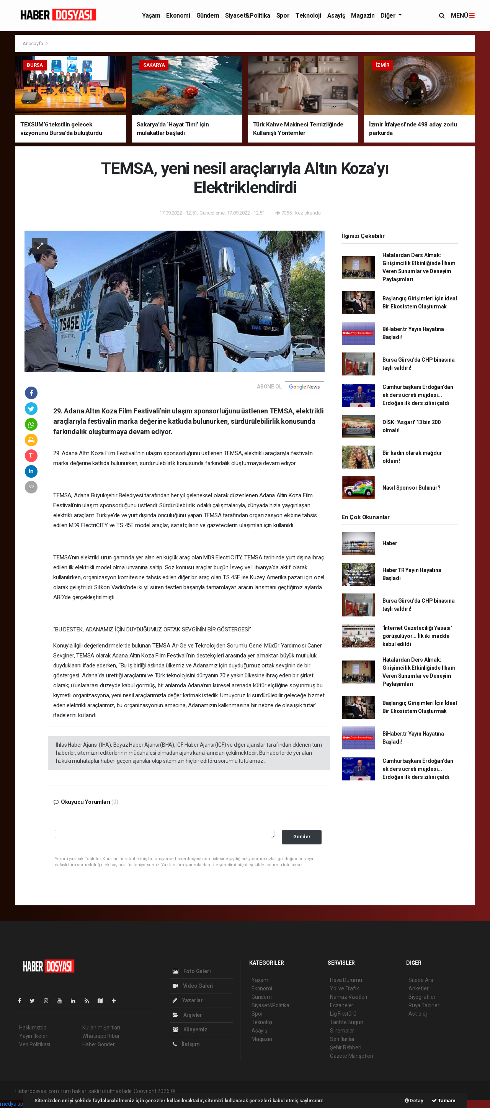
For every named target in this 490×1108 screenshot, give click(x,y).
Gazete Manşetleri (351, 1056)
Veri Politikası (34, 1044)
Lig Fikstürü (343, 1014)
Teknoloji (308, 15)
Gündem (207, 15)
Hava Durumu (346, 980)
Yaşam (151, 15)
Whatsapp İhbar (100, 1036)
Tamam (444, 1100)
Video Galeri (193, 986)
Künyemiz (190, 1029)
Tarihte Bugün (346, 1022)
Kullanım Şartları (101, 1027)
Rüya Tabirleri (424, 1005)
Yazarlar (188, 1000)
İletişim (186, 1044)
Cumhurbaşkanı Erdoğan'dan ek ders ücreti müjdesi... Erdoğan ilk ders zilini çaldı (417, 395)
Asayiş (336, 15)
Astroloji (418, 1014)
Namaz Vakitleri (348, 997)
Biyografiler (422, 997)
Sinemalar (342, 1031)
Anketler (418, 988)
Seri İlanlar (342, 1039)
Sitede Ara (420, 980)
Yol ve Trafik (344, 988)
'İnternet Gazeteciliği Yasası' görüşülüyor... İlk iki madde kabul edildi (417, 636)
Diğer (389, 15)
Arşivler (187, 1015)
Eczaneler (341, 1005)
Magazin (362, 15)
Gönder (301, 836)
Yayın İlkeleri (33, 1036)
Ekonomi (178, 15)
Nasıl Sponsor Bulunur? (411, 488)
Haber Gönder (98, 1044)
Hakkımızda (33, 1027)
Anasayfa (33, 43)
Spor (282, 15)
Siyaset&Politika (247, 15)
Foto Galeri (192, 971)
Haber (389, 543)
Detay (414, 1100)
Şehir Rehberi (345, 1047)
